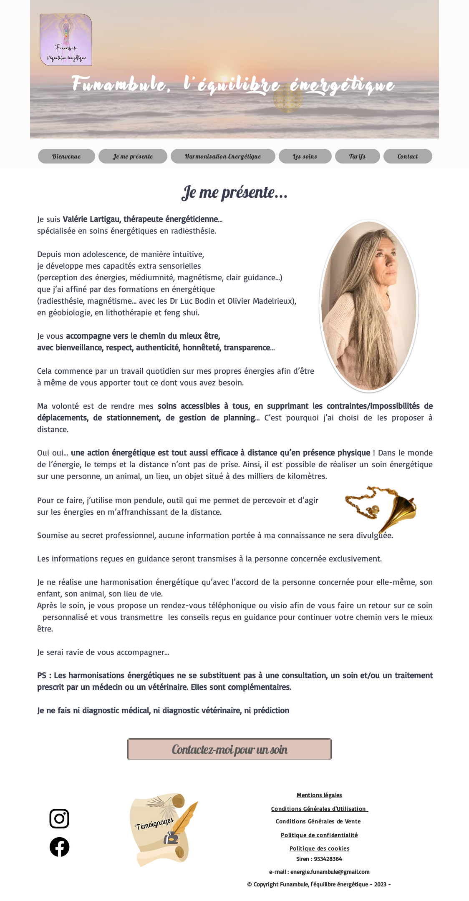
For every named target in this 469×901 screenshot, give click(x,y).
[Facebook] (59, 847)
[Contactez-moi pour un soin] (229, 749)
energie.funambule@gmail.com (330, 871)
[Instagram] (59, 818)
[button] (305, 156)
